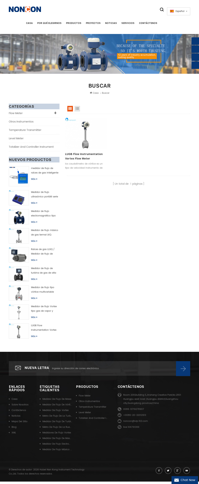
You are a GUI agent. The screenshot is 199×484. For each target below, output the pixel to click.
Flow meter (16, 115)
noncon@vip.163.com (135, 424)
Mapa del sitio (19, 424)
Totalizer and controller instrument (31, 149)
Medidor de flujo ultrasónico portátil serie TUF (44, 197)
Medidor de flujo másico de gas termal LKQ (44, 235)
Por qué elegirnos (49, 25)
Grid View (70, 111)
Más (34, 181)
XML (14, 435)
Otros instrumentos (21, 124)
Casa (29, 25)
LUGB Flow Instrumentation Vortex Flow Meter (43, 330)
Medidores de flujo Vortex (56, 435)
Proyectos (92, 25)
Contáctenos (148, 25)
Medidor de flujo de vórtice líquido (57, 407)
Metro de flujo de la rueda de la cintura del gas (57, 430)
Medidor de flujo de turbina (57, 424)
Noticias (111, 25)
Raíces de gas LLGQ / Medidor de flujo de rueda (42, 254)
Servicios (127, 25)
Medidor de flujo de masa (56, 402)
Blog (14, 430)
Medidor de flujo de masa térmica (57, 441)
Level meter (16, 141)
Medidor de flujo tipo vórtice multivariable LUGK (42, 292)
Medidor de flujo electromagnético (57, 446)
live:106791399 (131, 430)
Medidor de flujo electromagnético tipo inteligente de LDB (43, 216)
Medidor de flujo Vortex (55, 413)
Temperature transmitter (25, 132)
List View (77, 111)
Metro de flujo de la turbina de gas (57, 418)
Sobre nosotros (20, 407)
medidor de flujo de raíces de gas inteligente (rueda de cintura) (44, 173)
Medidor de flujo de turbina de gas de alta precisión (43, 273)
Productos (73, 25)
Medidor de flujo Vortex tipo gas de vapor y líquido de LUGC (44, 311)
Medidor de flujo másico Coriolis (57, 452)
